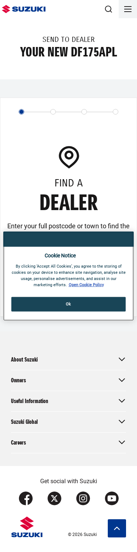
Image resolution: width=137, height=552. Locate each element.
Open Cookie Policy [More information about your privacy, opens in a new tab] (86, 284)
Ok (68, 303)
